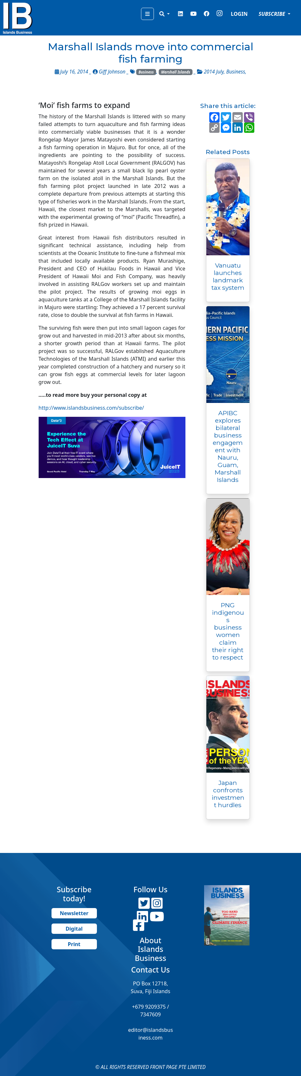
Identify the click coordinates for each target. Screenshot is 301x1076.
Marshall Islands (175, 72)
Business (146, 72)
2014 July (213, 71)
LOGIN (239, 13)
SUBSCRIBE (273, 13)
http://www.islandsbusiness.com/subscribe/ (91, 407)
